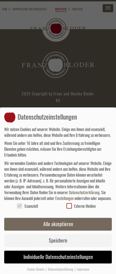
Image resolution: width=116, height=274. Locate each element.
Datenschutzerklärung (84, 195)
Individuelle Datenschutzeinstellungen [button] (58, 259)
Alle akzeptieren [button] (58, 226)
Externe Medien (81, 208)
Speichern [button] (58, 243)
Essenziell (27, 208)
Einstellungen (64, 201)
